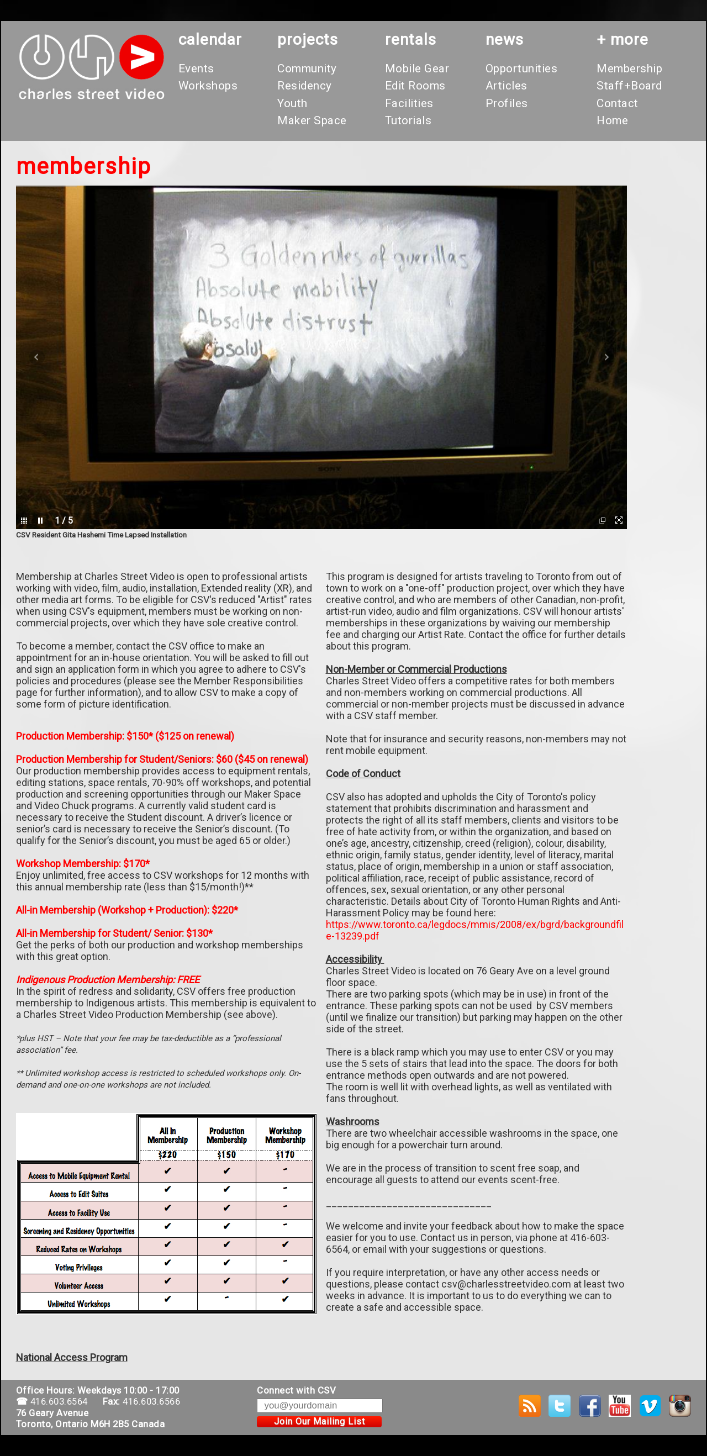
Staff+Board (629, 85)
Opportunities (522, 68)
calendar (210, 39)
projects (307, 39)
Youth (292, 103)
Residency (304, 85)
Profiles (507, 103)
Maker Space (312, 120)
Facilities (409, 103)
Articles (506, 85)
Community (307, 68)
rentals (410, 39)
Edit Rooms (415, 85)
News (505, 39)
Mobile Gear (417, 68)
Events (196, 68)
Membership (629, 68)
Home (612, 120)
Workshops (208, 85)
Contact (618, 103)
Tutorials (408, 120)
